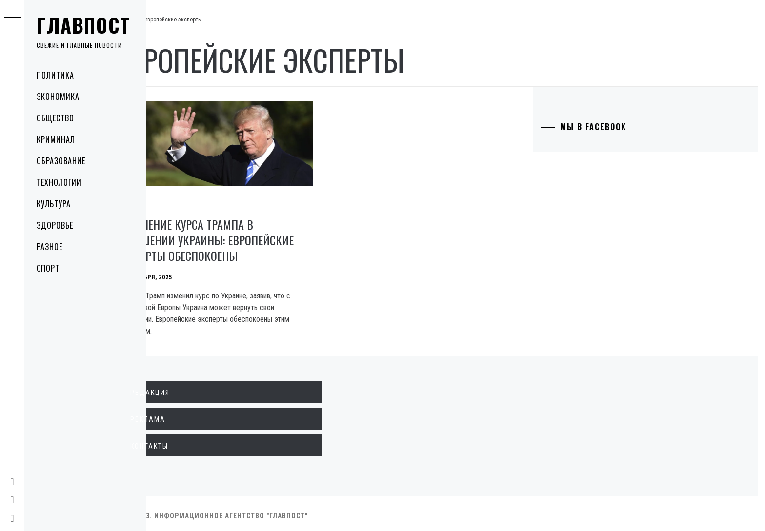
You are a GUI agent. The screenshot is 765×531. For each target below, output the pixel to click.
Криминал (56, 139)
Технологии (59, 182)
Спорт (48, 268)
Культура (54, 204)
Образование (61, 161)
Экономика (58, 96)
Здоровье (55, 225)
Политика (55, 75)
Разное (49, 247)
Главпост (83, 24)
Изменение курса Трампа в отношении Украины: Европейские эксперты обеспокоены (243, 235)
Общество (55, 118)
